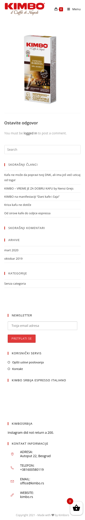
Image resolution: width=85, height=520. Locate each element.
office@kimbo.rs (32, 483)
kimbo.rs (26, 497)
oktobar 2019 (13, 258)
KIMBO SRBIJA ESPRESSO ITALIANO (39, 380)
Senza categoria (15, 283)
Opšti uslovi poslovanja (28, 362)
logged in (30, 133)
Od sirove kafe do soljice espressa (27, 213)
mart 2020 (11, 250)
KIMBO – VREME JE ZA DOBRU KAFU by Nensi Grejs (38, 188)
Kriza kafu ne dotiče (17, 205)
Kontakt (17, 369)
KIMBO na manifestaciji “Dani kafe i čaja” (32, 197)
